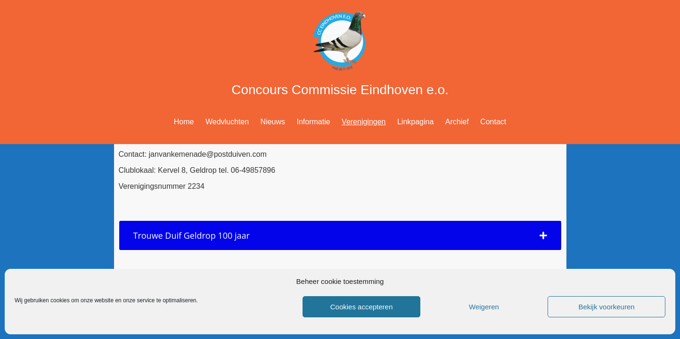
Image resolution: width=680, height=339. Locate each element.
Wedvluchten (227, 122)
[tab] (340, 235)
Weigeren (484, 307)
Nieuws (273, 122)
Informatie (313, 122)
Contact (493, 122)
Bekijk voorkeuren (606, 307)
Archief (457, 122)
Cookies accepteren (361, 307)
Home (184, 122)
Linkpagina (415, 122)
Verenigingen (363, 122)
